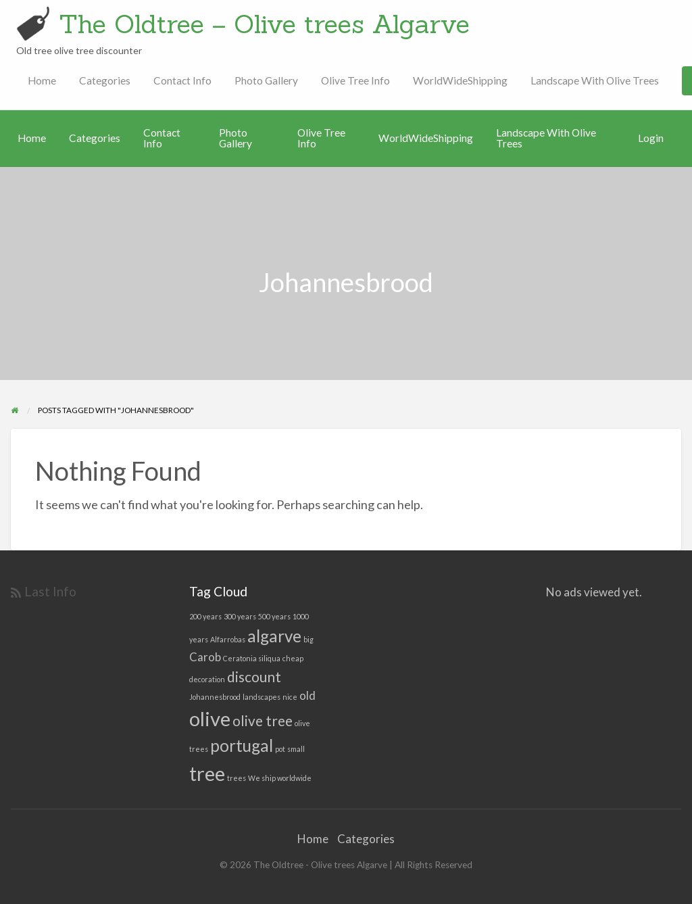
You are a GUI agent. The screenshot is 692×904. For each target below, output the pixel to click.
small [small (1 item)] (296, 748)
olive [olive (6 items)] (209, 718)
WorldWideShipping (460, 80)
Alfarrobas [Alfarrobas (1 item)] (227, 639)
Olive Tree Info (355, 80)
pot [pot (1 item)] (280, 748)
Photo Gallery (266, 80)
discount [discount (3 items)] (254, 676)
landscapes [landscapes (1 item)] (261, 696)
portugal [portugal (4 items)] (241, 745)
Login (651, 138)
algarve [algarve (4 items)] (274, 636)
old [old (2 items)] (307, 695)
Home (42, 80)
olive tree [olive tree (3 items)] (262, 720)
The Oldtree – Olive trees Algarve (264, 23)
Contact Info (182, 80)
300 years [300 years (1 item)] (240, 616)
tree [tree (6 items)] (207, 773)
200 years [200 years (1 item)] (205, 616)
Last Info (50, 591)
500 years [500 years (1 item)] (274, 616)
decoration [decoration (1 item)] (207, 679)
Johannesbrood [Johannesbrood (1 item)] (215, 696)
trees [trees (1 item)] (236, 778)
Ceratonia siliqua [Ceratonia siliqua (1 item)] (251, 658)
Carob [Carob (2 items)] (205, 657)
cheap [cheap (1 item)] (292, 658)
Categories (104, 80)
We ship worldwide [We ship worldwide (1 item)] (280, 778)
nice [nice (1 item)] (289, 696)
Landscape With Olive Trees (594, 80)
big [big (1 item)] (308, 639)
